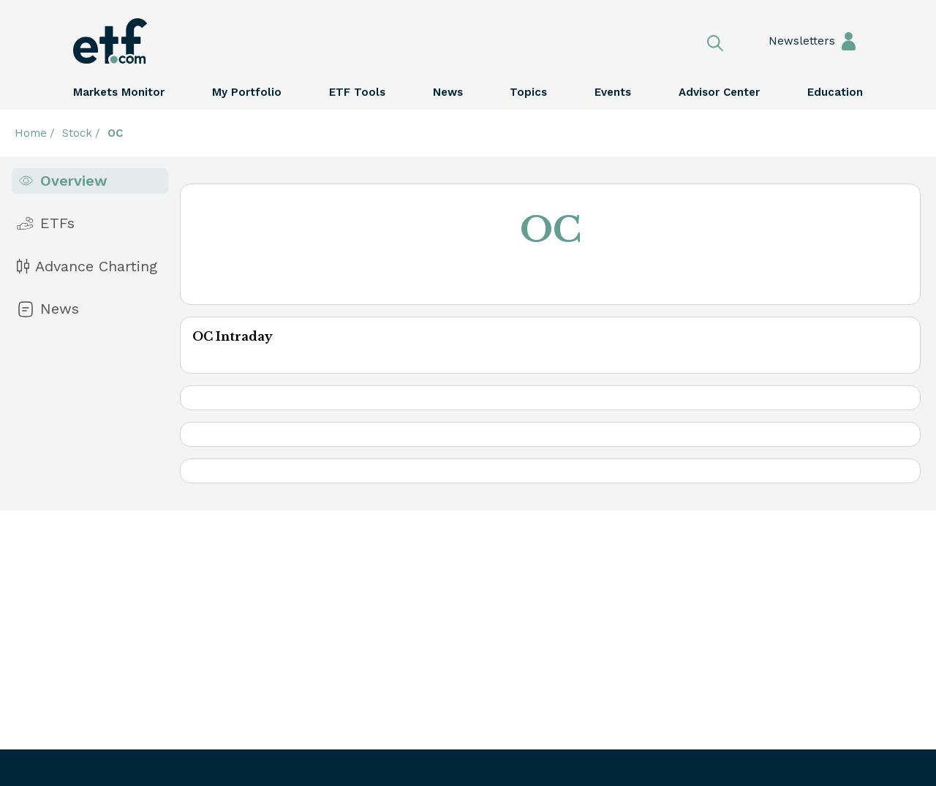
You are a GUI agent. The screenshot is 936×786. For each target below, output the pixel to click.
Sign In (849, 41)
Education (835, 92)
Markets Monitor (119, 92)
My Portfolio (247, 92)
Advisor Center (719, 92)
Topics (528, 92)
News (448, 92)
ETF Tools (357, 92)
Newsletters (788, 41)
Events (613, 92)
